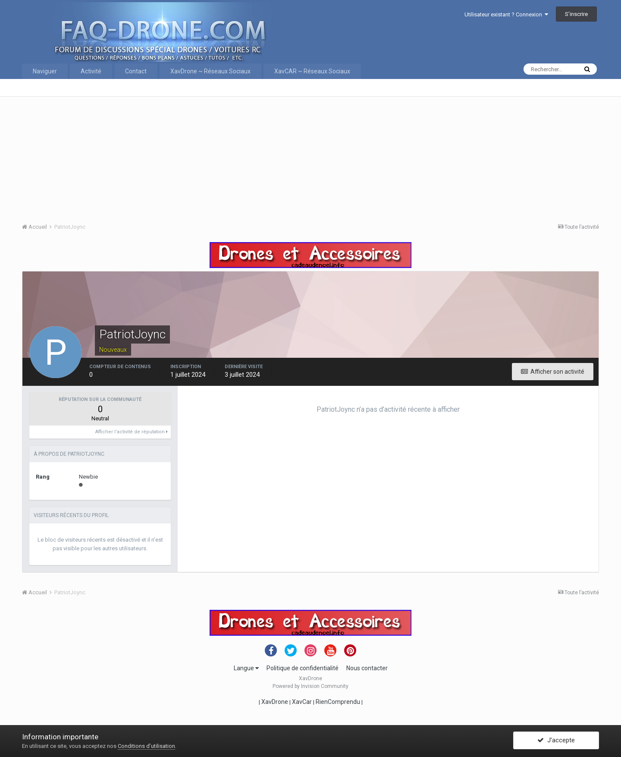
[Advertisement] (280, 157)
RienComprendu (338, 701)
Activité (91, 71)
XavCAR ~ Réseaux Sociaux (312, 71)
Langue (246, 668)
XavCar (302, 701)
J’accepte (556, 741)
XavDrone (274, 701)
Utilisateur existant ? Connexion (506, 14)
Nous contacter (367, 668)
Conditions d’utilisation (146, 746)
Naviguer (45, 71)
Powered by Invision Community (310, 686)
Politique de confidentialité (303, 668)
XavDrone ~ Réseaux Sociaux (210, 71)
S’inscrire (576, 14)
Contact (136, 71)
